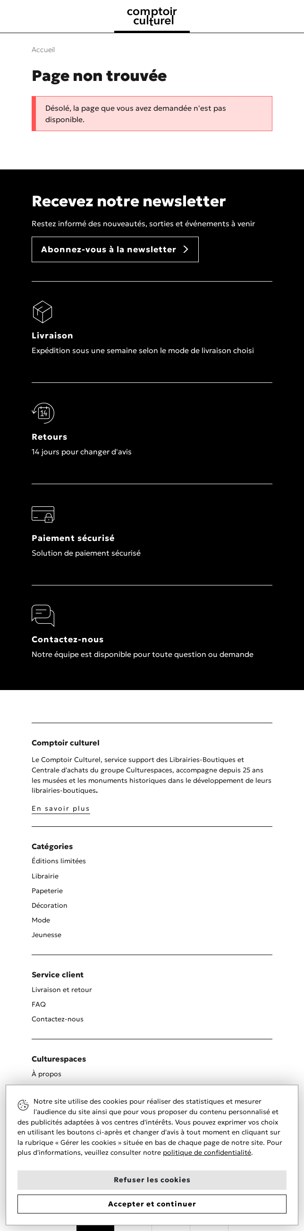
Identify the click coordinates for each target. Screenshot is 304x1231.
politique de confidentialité (207, 1152)
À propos (46, 1074)
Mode (41, 920)
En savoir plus (61, 808)
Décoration (50, 905)
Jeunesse (46, 934)
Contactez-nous (58, 1019)
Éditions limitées (59, 861)
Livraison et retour (62, 989)
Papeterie (47, 890)
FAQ (39, 1004)
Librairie (45, 876)
